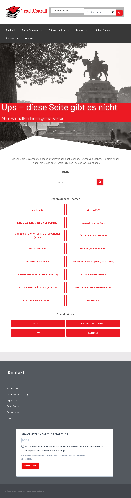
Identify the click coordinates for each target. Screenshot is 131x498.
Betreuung (93, 210)
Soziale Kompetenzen (93, 274)
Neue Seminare (37, 248)
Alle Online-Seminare (93, 323)
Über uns (12, 38)
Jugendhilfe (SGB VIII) (37, 261)
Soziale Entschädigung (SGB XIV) (38, 287)
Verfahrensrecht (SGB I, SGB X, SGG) (93, 261)
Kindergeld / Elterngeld (37, 300)
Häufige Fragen (102, 30)
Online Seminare (32, 30)
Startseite (11, 30)
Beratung (38, 210)
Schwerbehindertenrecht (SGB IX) (37, 274)
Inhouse (82, 30)
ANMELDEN (30, 465)
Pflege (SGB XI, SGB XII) (93, 248)
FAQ (38, 333)
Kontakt (29, 38)
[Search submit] (119, 12)
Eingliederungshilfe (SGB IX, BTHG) (37, 223)
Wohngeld (93, 300)
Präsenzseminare (59, 30)
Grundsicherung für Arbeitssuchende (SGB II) (38, 236)
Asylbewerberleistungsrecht (93, 287)
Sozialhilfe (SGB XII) (93, 223)
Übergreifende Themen (93, 235)
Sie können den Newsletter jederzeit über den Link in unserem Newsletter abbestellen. (53, 457)
